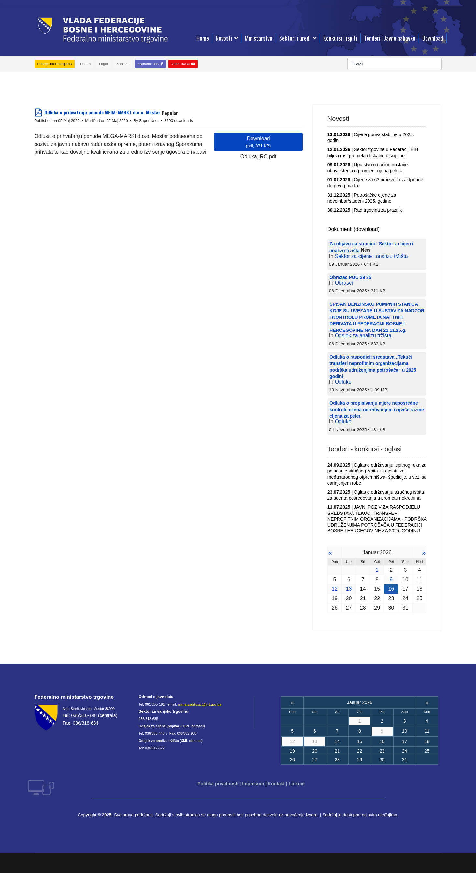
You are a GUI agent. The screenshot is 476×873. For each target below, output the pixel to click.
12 (335, 589)
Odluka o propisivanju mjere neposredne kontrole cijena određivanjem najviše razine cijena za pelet (376, 410)
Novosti (224, 38)
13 (349, 589)
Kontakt (276, 783)
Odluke (343, 382)
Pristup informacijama (54, 64)
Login (103, 64)
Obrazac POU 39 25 (350, 277)
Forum (85, 64)
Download (432, 38)
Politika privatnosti (217, 783)
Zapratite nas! (150, 64)
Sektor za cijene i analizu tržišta (371, 256)
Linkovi (297, 783)
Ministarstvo (258, 38)
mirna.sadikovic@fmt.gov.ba (199, 704)
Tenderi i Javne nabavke (389, 38)
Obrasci (344, 283)
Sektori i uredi (294, 38)
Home (202, 38)
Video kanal (183, 64)
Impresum (253, 783)
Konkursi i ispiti (340, 38)
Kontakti (122, 64)
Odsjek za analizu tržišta (363, 335)
